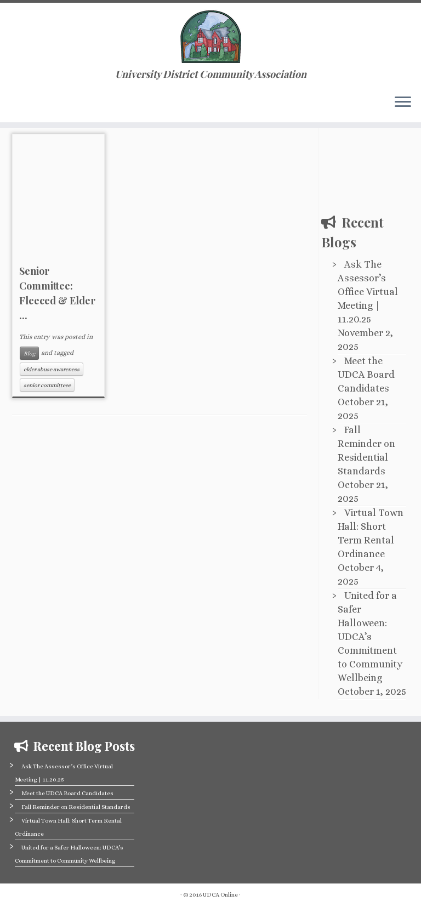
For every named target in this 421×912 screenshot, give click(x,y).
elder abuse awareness (51, 369)
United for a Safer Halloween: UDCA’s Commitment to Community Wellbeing (370, 636)
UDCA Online (220, 894)
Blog (29, 353)
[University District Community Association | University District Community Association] (210, 35)
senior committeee (47, 385)
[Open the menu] (403, 102)
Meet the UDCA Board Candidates (366, 374)
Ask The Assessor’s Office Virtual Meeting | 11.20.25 (368, 292)
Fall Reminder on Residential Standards (75, 807)
